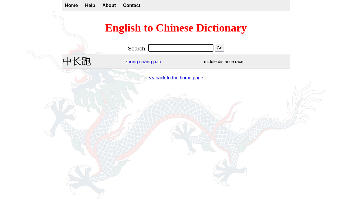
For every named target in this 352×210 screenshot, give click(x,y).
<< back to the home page (176, 77)
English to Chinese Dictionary (176, 28)
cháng (145, 61)
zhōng (131, 61)
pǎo (157, 61)
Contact (132, 5)
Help (90, 5)
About (109, 5)
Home (71, 5)
